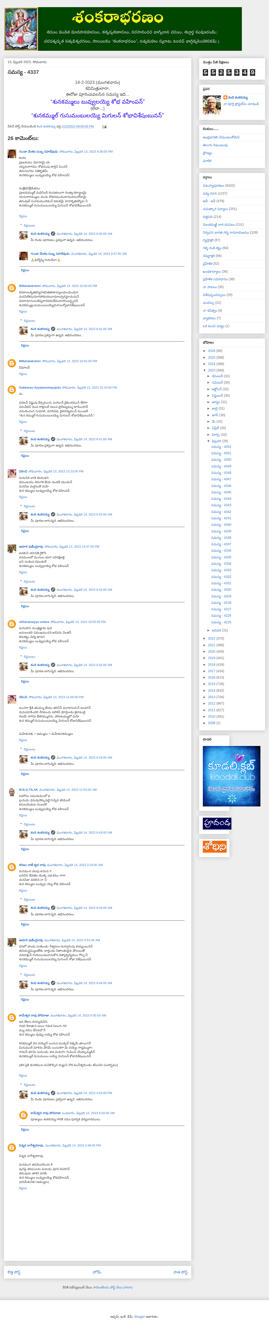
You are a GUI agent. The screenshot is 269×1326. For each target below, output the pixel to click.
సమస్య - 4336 (221, 550)
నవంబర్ (218, 382)
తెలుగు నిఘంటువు (215, 145)
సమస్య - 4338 (221, 538)
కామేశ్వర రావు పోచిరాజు (34, 1015)
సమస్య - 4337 (221, 544)
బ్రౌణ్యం (207, 153)
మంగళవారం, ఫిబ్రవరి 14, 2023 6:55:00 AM (78, 1015)
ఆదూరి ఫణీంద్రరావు (31, 546)
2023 (212, 370)
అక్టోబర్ (217, 389)
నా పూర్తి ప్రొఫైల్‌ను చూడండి (241, 104)
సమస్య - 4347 (221, 479)
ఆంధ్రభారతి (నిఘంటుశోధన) (221, 137)
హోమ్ (97, 1272)
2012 (212, 703)
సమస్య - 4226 (221, 615)
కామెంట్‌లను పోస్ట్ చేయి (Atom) (113, 1287)
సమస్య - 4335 (221, 557)
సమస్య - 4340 (221, 524)
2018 (212, 664)
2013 (212, 697)
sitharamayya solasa (34, 622)
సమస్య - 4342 (221, 512)
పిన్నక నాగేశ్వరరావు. (31, 1145)
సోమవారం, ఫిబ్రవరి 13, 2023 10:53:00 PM (78, 622)
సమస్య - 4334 (221, 563)
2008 (212, 723)
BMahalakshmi (30, 286)
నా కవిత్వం (210, 310)
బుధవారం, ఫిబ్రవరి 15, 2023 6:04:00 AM (88, 1113)
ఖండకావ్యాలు (212, 271)
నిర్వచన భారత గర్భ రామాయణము (226, 232)
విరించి (23, 471)
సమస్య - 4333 (221, 570)
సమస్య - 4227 (221, 609)
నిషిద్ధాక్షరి (209, 256)
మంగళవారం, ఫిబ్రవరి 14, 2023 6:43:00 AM (84, 757)
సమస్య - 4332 (221, 577)
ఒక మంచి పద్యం (213, 326)
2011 (212, 710)
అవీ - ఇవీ (209, 201)
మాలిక (207, 161)
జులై (215, 408)
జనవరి (217, 630)
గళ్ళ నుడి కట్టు (212, 248)
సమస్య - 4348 (221, 473)
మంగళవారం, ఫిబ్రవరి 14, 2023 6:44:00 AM (84, 983)
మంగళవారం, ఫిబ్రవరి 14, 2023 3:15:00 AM (75, 865)
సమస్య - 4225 (221, 622)
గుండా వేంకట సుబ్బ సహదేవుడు (38, 151)
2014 (212, 690)
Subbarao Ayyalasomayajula (40, 387)
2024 (212, 364)
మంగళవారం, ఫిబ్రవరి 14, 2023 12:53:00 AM (68, 789)
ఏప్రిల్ (216, 428)
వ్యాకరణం (209, 318)
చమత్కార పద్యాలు (215, 209)
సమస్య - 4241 (221, 518)
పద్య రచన (210, 193)
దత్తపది (208, 217)
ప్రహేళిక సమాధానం (215, 279)
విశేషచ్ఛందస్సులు (214, 295)
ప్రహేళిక (207, 263)
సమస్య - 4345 (221, 492)
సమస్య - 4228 (221, 603)
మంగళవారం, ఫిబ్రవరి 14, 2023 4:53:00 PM (84, 1093)
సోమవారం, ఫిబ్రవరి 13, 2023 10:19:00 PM (89, 387)
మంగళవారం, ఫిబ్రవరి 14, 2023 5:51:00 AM (72, 940)
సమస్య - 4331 (221, 583)
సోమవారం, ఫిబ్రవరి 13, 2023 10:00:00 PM (69, 286)
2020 (212, 651)
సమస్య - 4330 (221, 589)
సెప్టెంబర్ (218, 395)
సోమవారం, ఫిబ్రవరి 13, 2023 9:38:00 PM (86, 151)
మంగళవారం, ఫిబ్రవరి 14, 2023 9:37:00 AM (99, 253)
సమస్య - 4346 (221, 486)
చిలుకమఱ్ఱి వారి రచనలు (219, 224)
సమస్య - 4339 (221, 531)
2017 (212, 671)
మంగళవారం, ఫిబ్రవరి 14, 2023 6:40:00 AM (84, 233)
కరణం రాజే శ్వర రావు (32, 865)
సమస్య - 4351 (221, 453)
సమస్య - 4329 (221, 596)
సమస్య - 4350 (221, 459)
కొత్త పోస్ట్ (14, 1272)
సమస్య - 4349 (221, 466)
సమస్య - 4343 (221, 505)
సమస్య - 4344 (221, 498)
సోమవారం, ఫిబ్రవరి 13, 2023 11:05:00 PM (56, 697)
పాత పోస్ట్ (181, 1272)
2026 (212, 351)
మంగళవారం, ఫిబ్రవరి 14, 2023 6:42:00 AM (84, 514)
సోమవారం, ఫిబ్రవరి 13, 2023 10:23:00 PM (56, 471)
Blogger (139, 1316)
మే (214, 421)
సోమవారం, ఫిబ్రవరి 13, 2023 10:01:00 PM (69, 361)
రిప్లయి (23, 216)
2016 (212, 677)
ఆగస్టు (216, 402)
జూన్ (215, 415)
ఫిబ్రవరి (217, 441)
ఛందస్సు (208, 303)
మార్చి (216, 434)
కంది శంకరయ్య (40, 233)
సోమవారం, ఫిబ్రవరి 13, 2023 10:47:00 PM (72, 546)
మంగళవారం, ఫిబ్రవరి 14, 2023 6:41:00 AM (84, 329)
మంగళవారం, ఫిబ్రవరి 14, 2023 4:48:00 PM (73, 1145)
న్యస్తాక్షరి (208, 240)
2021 (212, 645)
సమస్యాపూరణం (213, 185)
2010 (212, 716)
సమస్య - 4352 (221, 447)
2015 (212, 684)
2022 (212, 638)
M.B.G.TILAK (28, 789)
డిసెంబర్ (218, 376)
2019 (212, 658)
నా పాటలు (210, 287)
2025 (212, 357)
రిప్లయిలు (29, 225)
